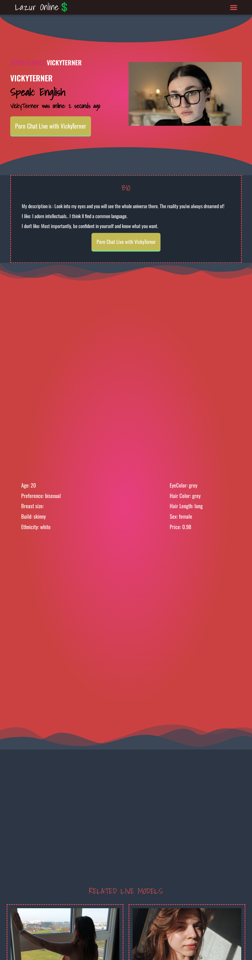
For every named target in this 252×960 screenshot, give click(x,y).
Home (17, 62)
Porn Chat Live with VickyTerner (50, 125)
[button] (233, 7)
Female (35, 62)
